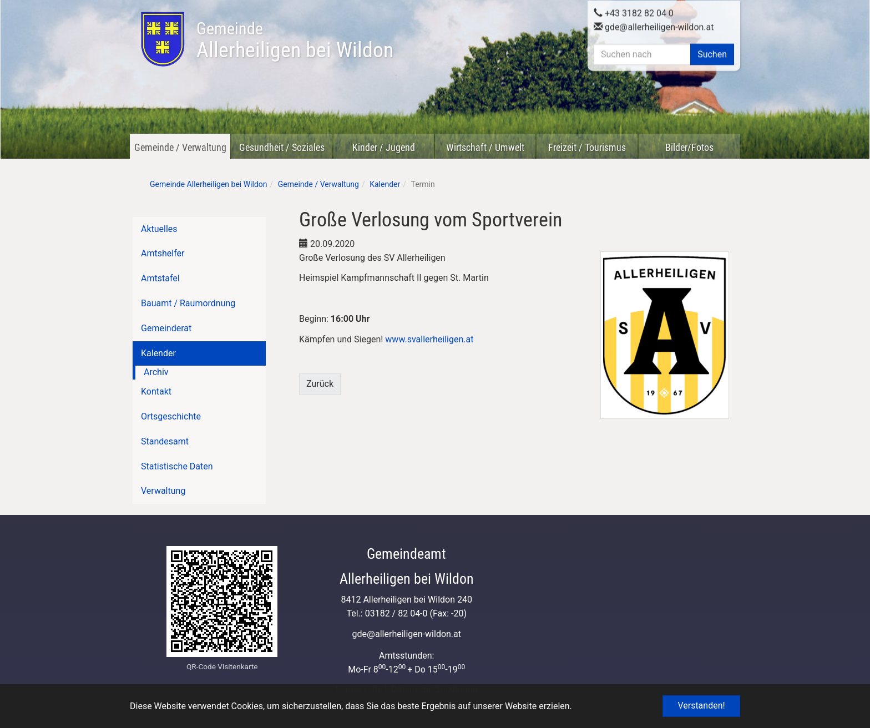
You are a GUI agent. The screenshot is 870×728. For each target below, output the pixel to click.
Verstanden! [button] (701, 705)
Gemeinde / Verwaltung (180, 147)
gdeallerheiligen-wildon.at (654, 25)
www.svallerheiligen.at (429, 339)
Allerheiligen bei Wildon (294, 40)
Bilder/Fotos (689, 147)
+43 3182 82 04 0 (634, 11)
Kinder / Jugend (383, 147)
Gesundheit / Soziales (282, 147)
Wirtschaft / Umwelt (485, 147)
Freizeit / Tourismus (587, 147)
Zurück (319, 383)
